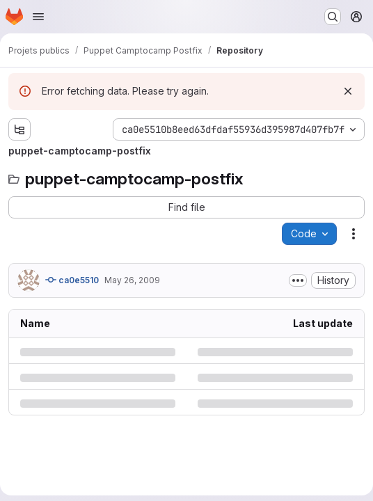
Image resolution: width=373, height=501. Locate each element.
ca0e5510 (72, 279)
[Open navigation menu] (38, 17)
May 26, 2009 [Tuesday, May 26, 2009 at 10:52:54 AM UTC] (132, 280)
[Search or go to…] (332, 16)
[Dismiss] (348, 91)
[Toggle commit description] (298, 280)
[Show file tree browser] (19, 129)
